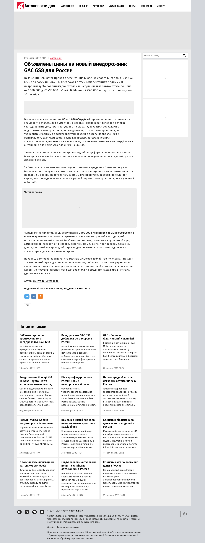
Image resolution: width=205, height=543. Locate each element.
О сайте (51, 527)
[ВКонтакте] (33, 296)
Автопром (98, 5)
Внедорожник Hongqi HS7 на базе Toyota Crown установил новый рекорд (36, 381)
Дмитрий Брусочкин (46, 281)
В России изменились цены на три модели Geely (37, 463)
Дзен (71, 288)
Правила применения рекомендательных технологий (75, 535)
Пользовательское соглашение (120, 535)
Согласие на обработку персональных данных (70, 538)
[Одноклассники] (40, 296)
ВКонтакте (83, 288)
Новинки (83, 5)
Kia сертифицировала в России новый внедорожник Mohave (76, 381)
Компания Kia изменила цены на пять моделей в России (118, 423)
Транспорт (146, 5)
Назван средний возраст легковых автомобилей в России (119, 381)
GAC (27, 305)
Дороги (161, 5)
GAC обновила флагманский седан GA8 (119, 337)
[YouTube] (42, 512)
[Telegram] (26, 296)
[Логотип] (36, 6)
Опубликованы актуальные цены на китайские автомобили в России (78, 465)
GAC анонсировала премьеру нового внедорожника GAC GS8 (35, 339)
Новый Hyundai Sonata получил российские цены (36, 421)
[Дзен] (19, 512)
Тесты (132, 5)
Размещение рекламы (68, 527)
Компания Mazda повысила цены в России (120, 463)
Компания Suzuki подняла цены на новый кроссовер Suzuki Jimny (78, 423)
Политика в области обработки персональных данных (113, 532)
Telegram (61, 288)
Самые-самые (116, 5)
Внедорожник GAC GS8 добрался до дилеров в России (76, 339)
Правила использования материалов (65, 532)
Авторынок (67, 5)
